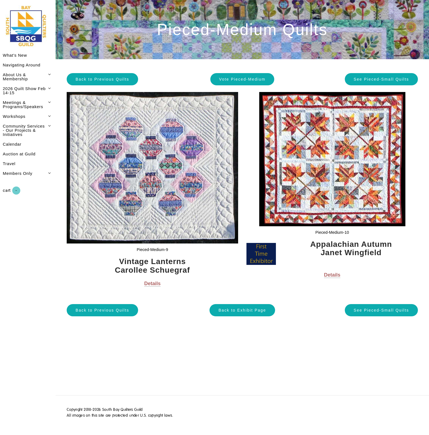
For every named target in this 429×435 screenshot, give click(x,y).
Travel (9, 163)
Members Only (18, 173)
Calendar (12, 144)
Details (152, 283)
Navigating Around (21, 65)
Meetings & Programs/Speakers (23, 104)
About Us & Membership (15, 76)
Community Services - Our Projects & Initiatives (24, 130)
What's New (15, 55)
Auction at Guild (19, 153)
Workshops (14, 116)
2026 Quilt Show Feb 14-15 (24, 90)
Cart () (11, 191)
